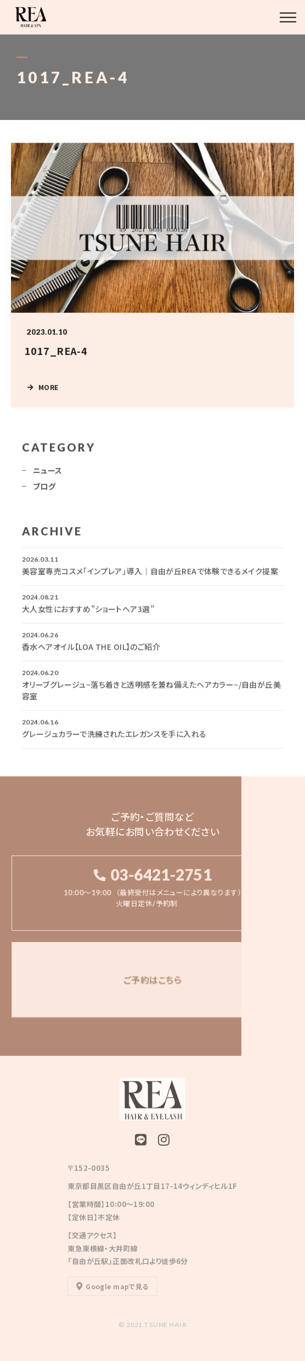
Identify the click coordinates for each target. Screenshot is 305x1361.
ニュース (48, 473)
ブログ (44, 489)
